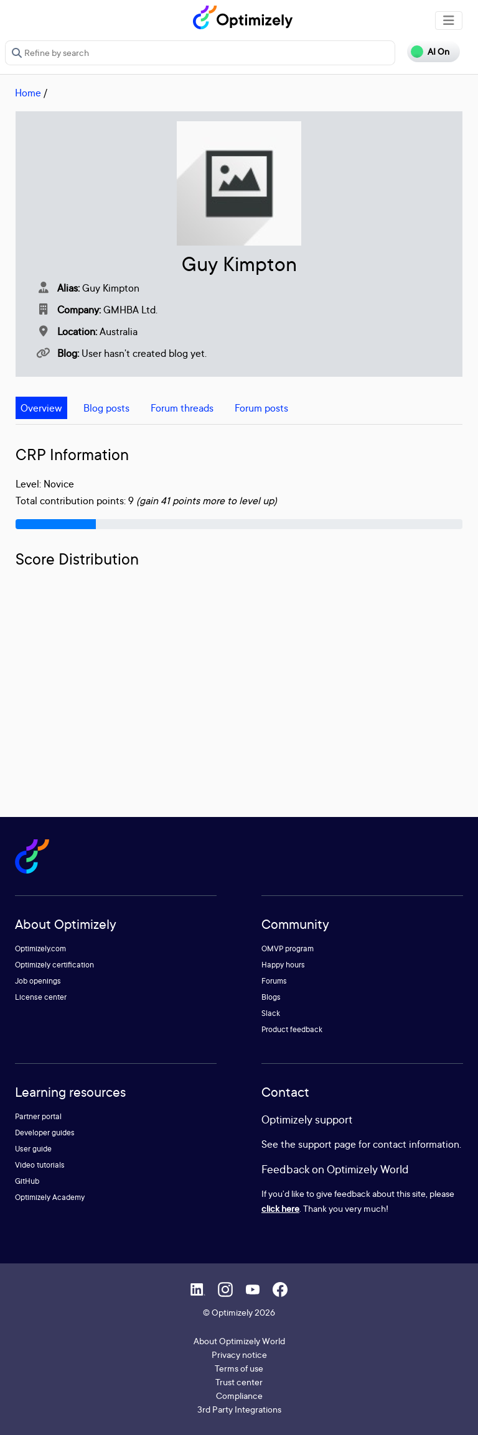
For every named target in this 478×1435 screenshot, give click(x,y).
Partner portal (38, 1116)
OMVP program (287, 948)
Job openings (38, 981)
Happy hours (283, 964)
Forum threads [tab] (182, 408)
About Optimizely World (239, 1341)
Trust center (239, 1382)
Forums (274, 981)
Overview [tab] (41, 408)
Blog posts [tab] (106, 408)
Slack (270, 1013)
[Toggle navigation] (448, 20)
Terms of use (239, 1368)
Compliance (239, 1395)
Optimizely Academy (50, 1197)
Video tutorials (40, 1165)
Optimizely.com (40, 948)
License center (41, 997)
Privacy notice (239, 1354)
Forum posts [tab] (261, 408)
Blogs (271, 997)
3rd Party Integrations (239, 1409)
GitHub (27, 1181)
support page (327, 1144)
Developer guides (45, 1132)
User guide (33, 1148)
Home (28, 92)
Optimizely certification (54, 964)
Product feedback (291, 1029)
